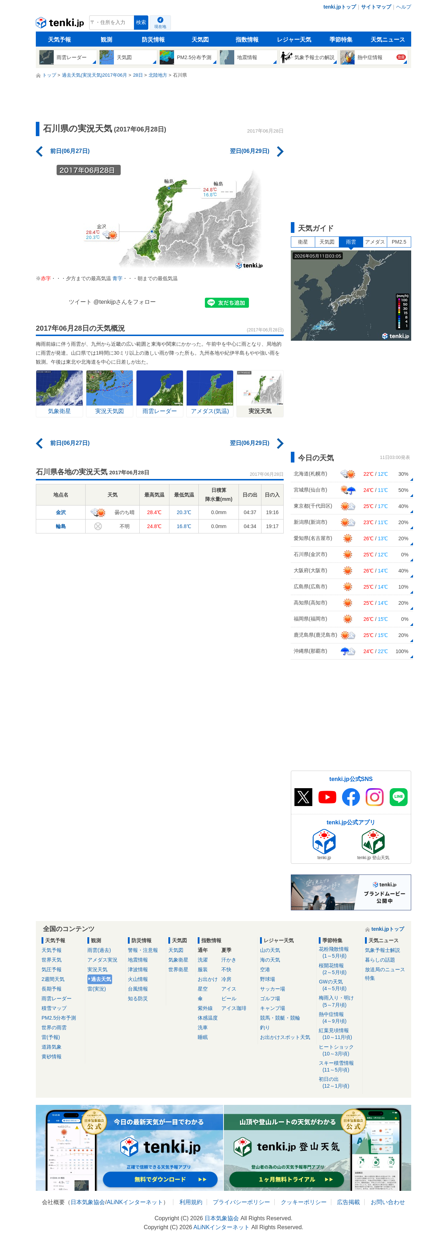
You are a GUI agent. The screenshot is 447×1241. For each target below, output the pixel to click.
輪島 (61, 526)
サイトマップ (376, 7)
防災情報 (153, 40)
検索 (141, 22)
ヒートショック (339, 1050)
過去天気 (101, 979)
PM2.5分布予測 (59, 1018)
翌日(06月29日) (249, 151)
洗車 (203, 1027)
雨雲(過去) (99, 950)
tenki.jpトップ (339, 7)
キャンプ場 (272, 1008)
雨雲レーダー (57, 998)
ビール (228, 998)
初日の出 (339, 1082)
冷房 (226, 979)
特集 (370, 978)
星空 (203, 989)
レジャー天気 (294, 40)
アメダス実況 (102, 960)
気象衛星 (178, 960)
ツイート (80, 302)
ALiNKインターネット (135, 1202)
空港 (265, 969)
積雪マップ (54, 1008)
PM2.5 (399, 242)
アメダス (375, 242)
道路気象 (52, 1047)
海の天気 (270, 960)
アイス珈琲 (233, 1008)
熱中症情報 (339, 1018)
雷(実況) (96, 989)
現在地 (160, 26)
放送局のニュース (385, 969)
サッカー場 (272, 989)
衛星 (303, 242)
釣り (265, 1027)
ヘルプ (403, 7)
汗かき (228, 960)
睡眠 (203, 1037)
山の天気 (270, 950)
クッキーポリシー (304, 1202)
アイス (228, 989)
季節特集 (341, 40)
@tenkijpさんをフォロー (124, 302)
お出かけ (208, 979)
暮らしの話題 (380, 960)
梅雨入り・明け (339, 1001)
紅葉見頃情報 (339, 1034)
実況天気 (97, 969)
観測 (106, 40)
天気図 (200, 40)
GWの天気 (339, 985)
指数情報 (247, 40)
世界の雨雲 (54, 1027)
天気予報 (59, 40)
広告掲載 (348, 1202)
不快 (226, 969)
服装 (203, 969)
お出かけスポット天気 (285, 1037)
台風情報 (138, 989)
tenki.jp (61, 24)
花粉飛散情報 (339, 952)
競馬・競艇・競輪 (280, 1018)
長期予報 (52, 989)
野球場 (267, 979)
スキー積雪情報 (339, 1066)
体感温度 (208, 1018)
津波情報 (138, 969)
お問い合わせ (388, 1202)
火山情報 (138, 979)
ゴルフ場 (270, 998)
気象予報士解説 (382, 950)
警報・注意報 (143, 950)
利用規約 (190, 1202)
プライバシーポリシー (241, 1202)
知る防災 (138, 998)
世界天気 (52, 960)
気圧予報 (52, 969)
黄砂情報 (52, 1056)
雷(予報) (51, 1037)
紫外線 (205, 1008)
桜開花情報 (339, 969)
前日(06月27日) (70, 151)
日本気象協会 (88, 1202)
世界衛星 (178, 969)
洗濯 (203, 960)
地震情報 (138, 960)
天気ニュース (388, 40)
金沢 (61, 512)
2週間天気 (53, 979)
